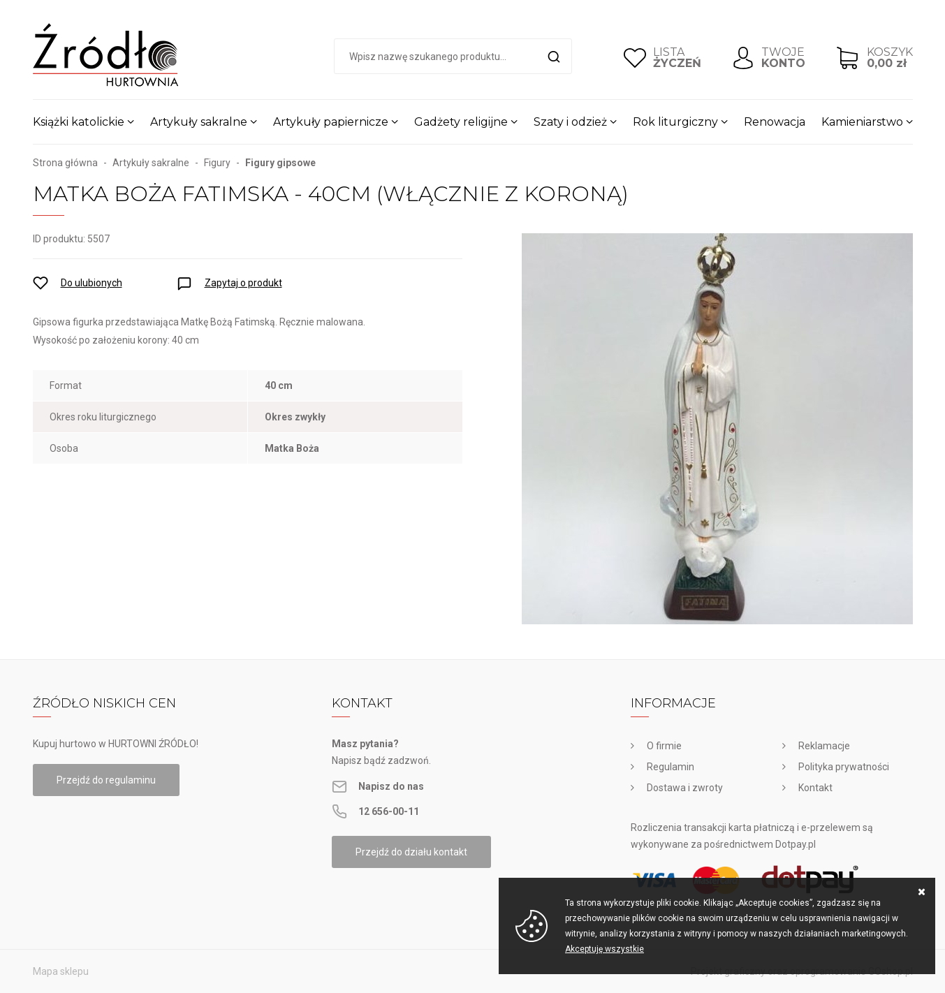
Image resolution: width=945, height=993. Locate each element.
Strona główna (65, 162)
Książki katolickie (78, 121)
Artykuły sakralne (198, 121)
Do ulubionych (91, 282)
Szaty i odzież (570, 121)
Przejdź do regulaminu (106, 780)
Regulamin (670, 766)
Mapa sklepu (61, 971)
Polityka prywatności (843, 766)
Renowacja (774, 121)
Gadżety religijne (461, 121)
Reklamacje (824, 745)
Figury (217, 162)
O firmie (664, 745)
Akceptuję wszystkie (604, 949)
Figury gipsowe (280, 162)
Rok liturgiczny (675, 121)
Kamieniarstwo (862, 121)
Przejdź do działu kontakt (411, 852)
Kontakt (815, 787)
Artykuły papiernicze (330, 121)
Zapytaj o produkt (243, 282)
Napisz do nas (391, 786)
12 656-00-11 (388, 811)
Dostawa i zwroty (685, 787)
